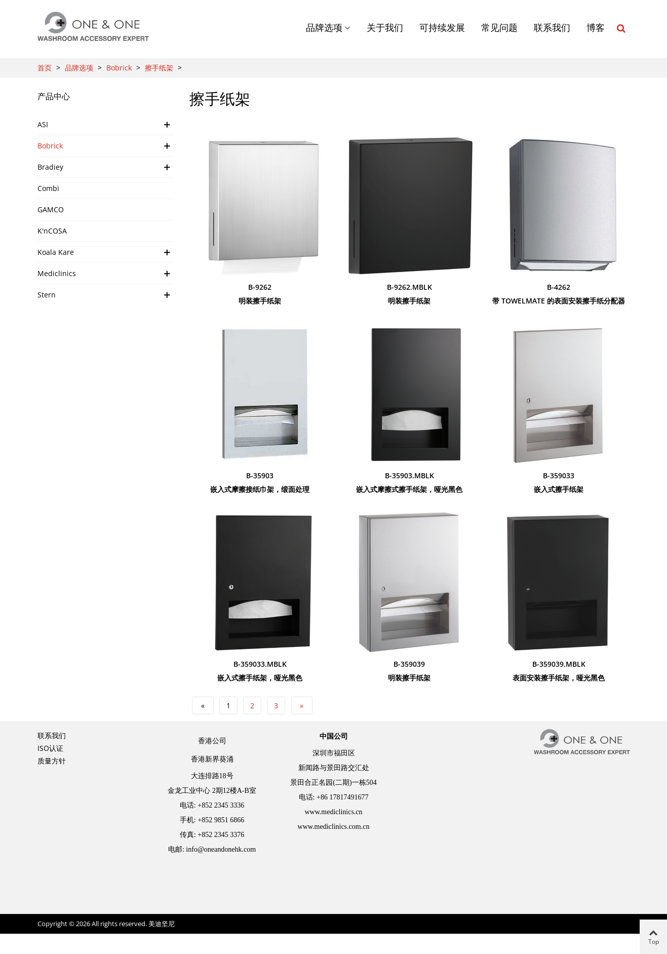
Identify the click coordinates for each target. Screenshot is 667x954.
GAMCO (50, 209)
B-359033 (558, 475)
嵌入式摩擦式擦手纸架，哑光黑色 (409, 489)
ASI (42, 124)
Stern (46, 294)
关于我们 (385, 27)
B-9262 (259, 287)
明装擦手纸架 (260, 301)
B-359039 (409, 664)
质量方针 (51, 761)
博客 (595, 27)
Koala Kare (55, 252)
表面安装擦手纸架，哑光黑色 (559, 677)
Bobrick (50, 145)
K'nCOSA (52, 231)
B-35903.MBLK (409, 475)
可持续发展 (442, 27)
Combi (48, 188)
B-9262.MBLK (409, 287)
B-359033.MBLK (260, 664)
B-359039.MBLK (558, 664)
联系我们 (552, 27)
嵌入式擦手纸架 (558, 489)
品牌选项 (324, 27)
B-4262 (558, 287)
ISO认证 (50, 748)
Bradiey (50, 167)
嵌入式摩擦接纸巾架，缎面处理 (259, 489)
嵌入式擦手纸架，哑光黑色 (259, 677)
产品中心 (53, 96)
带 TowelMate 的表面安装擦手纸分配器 (558, 301)
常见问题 (499, 27)
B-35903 (259, 475)
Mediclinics (56, 273)
